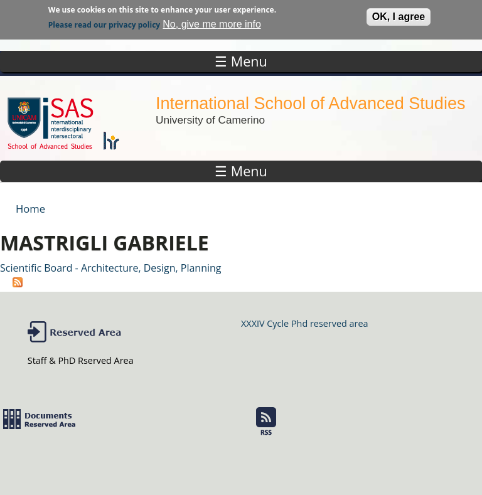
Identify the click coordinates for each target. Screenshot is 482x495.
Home (30, 208)
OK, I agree (398, 14)
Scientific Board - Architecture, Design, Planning (111, 268)
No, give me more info (212, 21)
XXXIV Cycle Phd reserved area (304, 323)
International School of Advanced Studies (310, 103)
